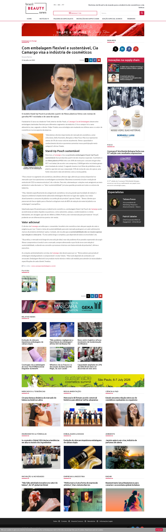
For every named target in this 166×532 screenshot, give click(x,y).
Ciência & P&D (112, 391)
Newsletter (75, 13)
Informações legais (106, 521)
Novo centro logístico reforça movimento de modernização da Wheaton (89, 342)
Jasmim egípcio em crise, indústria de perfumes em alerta (121, 441)
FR (55, 5)
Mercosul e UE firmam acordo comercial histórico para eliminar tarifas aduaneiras (81, 399)
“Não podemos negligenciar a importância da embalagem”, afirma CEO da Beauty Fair (61, 342)
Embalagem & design (29, 41)
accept (159, 530)
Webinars (131, 19)
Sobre (55, 521)
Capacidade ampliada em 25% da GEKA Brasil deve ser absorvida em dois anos (90, 367)
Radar (109, 476)
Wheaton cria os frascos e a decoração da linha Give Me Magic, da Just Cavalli (61, 367)
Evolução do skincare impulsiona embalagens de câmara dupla (32, 342)
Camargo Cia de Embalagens (79, 121)
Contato (64, 521)
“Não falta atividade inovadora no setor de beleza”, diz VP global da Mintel (39, 484)
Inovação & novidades (33, 476)
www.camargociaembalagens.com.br (43, 266)
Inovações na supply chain (87, 19)
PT (63, 5)
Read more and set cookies (94, 530)
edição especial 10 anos (112, 19)
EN (59, 5)
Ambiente (110, 434)
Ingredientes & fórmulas (34, 434)
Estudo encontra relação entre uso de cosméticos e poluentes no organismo (121, 399)
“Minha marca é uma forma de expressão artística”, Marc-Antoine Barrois (81, 484)
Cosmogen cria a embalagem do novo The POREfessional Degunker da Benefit (33, 367)
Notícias (43, 19)
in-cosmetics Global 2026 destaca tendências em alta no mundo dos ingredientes (40, 441)
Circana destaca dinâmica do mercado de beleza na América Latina (39, 399)
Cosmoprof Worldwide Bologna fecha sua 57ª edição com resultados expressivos (125, 152)
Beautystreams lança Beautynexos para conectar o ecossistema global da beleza (123, 484)
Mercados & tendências (33, 391)
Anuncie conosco (77, 521)
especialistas (116, 192)
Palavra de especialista (63, 19)
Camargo (57, 155)
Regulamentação (72, 391)
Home (29, 19)
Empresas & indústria (74, 476)
